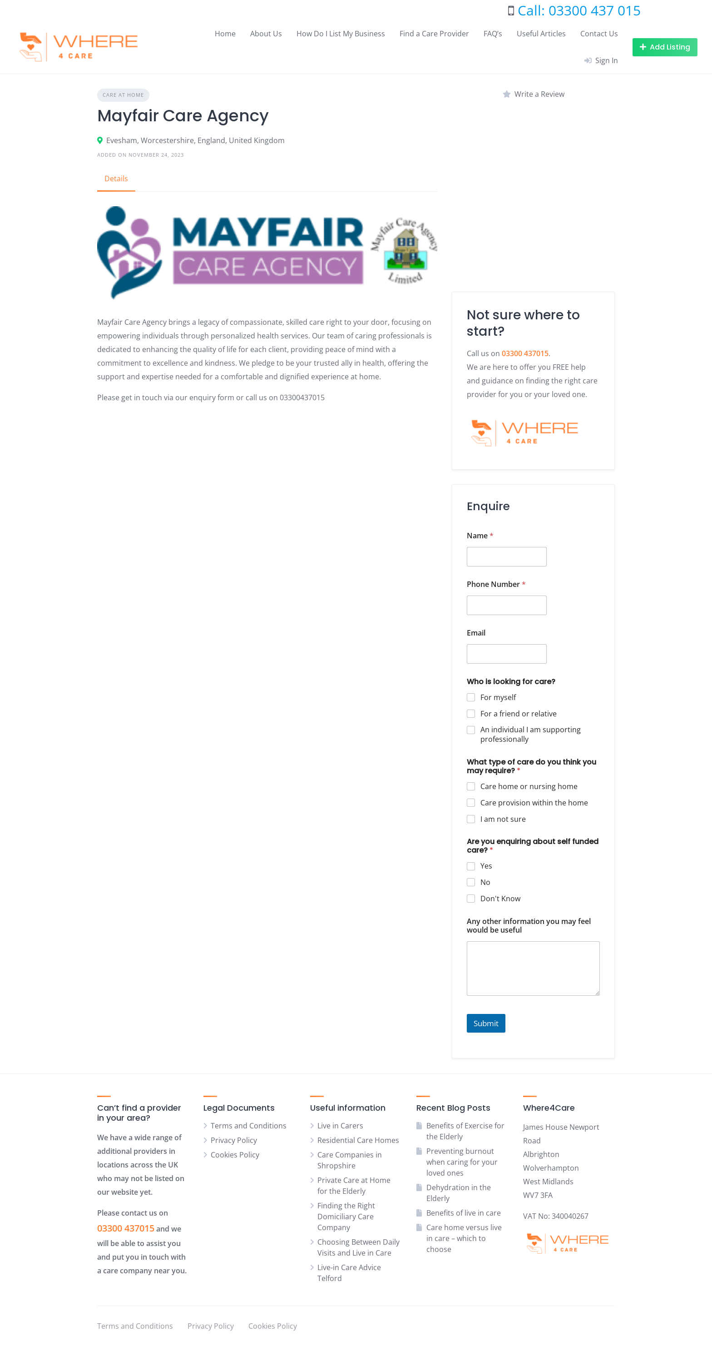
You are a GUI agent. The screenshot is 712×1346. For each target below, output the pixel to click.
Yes (486, 866)
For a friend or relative (518, 714)
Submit (486, 1023)
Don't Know (500, 899)
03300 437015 (125, 1228)
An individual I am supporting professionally (530, 734)
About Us (266, 34)
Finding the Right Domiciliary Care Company (346, 1216)
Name (480, 535)
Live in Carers (340, 1126)
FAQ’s (493, 34)
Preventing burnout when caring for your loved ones (462, 1162)
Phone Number (496, 584)
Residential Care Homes (358, 1140)
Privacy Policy (234, 1140)
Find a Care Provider (434, 34)
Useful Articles (541, 34)
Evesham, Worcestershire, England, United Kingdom (195, 140)
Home (225, 34)
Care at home (123, 94)
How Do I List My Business (341, 34)
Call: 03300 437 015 (579, 10)
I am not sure (503, 819)
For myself (498, 697)
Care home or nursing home (529, 786)
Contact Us (599, 34)
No (485, 882)
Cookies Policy (235, 1155)
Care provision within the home (534, 803)
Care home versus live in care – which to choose (464, 1238)
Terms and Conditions (249, 1126)
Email (476, 633)
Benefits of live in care (463, 1213)
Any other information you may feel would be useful (529, 925)
